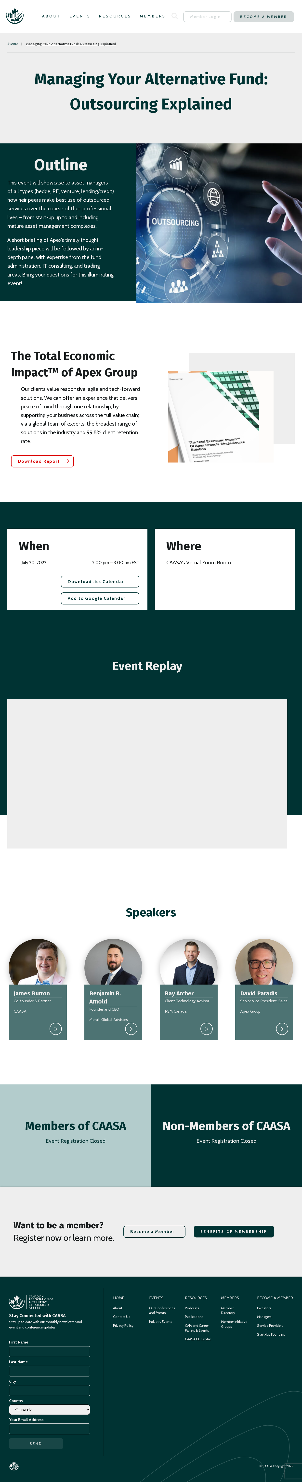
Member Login (205, 16)
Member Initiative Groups (234, 1324)
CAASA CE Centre (198, 1339)
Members (153, 16)
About (51, 16)
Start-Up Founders (271, 1334)
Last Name (18, 1361)
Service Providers (270, 1325)
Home (118, 1298)
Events (80, 16)
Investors (264, 1308)
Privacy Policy (123, 1325)
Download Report (39, 461)
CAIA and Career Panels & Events (197, 1328)
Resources (115, 16)
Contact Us (121, 1316)
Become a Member (263, 17)
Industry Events (160, 1321)
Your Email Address (27, 1419)
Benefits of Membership (233, 1231)
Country (16, 1400)
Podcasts (192, 1308)
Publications (194, 1316)
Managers (264, 1316)
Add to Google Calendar (96, 598)
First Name (18, 1342)
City (12, 1381)
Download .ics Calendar (96, 581)
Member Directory (228, 1310)
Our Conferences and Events (162, 1310)
